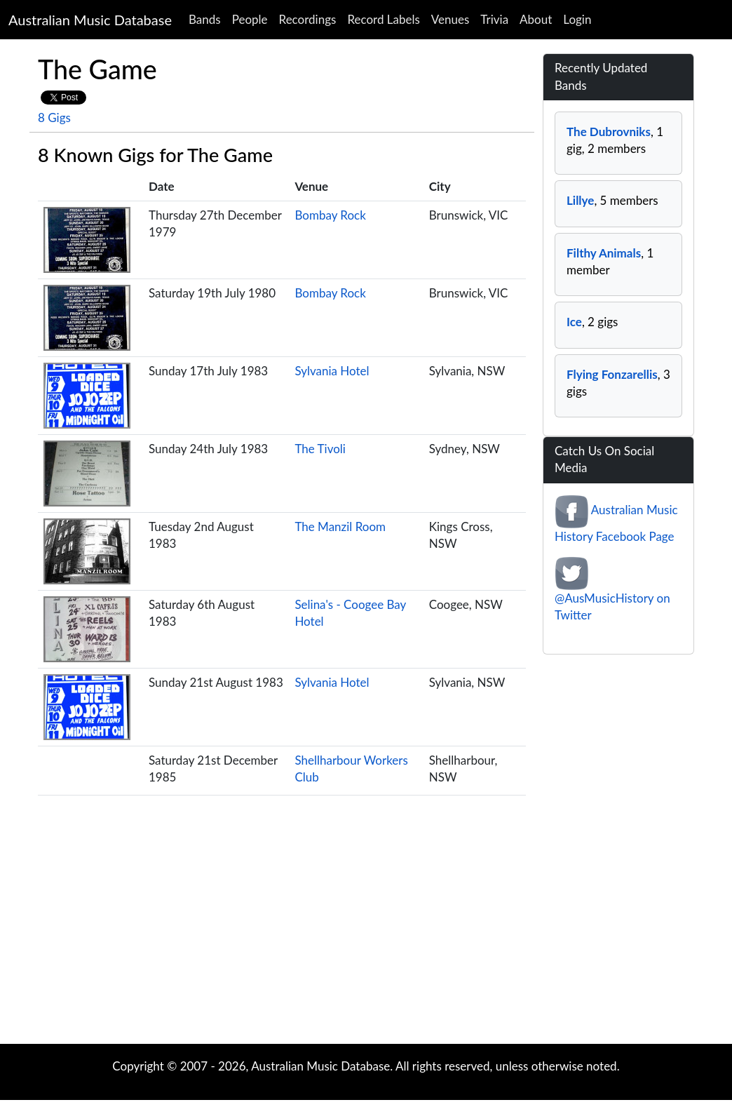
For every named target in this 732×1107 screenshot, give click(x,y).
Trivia (494, 19)
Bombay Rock (329, 215)
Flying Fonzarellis (612, 374)
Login (577, 19)
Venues (450, 19)
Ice (574, 321)
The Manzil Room (340, 526)
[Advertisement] (366, 931)
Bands (205, 19)
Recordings (308, 19)
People (250, 19)
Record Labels (383, 19)
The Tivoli (320, 448)
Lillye (580, 200)
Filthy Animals (604, 253)
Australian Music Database (90, 19)
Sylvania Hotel (331, 370)
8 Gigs (54, 117)
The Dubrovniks (609, 131)
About (536, 19)
